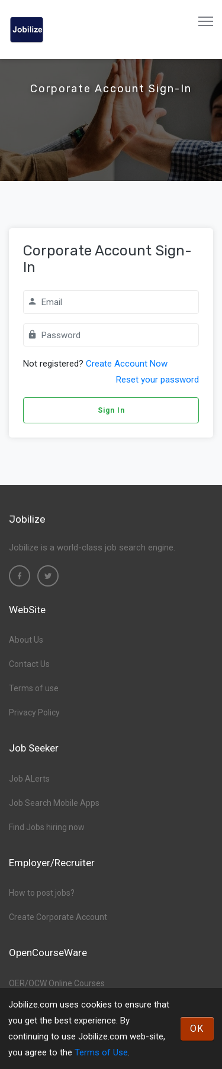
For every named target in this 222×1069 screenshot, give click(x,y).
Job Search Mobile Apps (54, 803)
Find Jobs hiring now (47, 827)
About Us (26, 639)
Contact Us (29, 664)
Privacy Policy (34, 712)
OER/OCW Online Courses (57, 983)
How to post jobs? (42, 893)
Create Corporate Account (58, 917)
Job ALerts (29, 778)
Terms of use (34, 688)
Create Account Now (127, 363)
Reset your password (157, 379)
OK (197, 1028)
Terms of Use (101, 1052)
